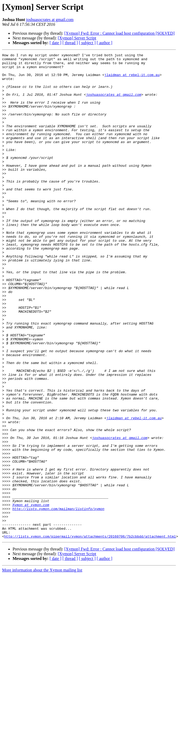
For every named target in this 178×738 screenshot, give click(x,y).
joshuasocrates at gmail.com (50, 19)
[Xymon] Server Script (77, 38)
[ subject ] (87, 43)
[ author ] (104, 43)
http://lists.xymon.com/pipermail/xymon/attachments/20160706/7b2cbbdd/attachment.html (90, 633)
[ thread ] (70, 43)
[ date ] (55, 43)
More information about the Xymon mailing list (42, 667)
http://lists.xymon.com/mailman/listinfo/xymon (58, 600)
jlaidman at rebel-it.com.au (132, 79)
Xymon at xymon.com (30, 595)
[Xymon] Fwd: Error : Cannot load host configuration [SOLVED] (119, 33)
